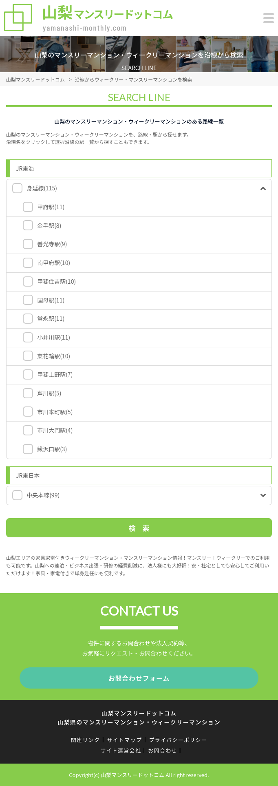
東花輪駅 (53, 356)
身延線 (41, 188)
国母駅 (50, 300)
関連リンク (85, 739)
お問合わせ (162, 750)
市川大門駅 (55, 430)
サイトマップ (124, 739)
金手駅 (49, 225)
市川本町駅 (55, 412)
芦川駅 (49, 393)
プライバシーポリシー (178, 739)
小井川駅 (53, 337)
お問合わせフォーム (139, 678)
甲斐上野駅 (55, 374)
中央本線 (43, 495)
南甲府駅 (53, 262)
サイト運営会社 (120, 750)
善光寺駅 (52, 244)
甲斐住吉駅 (56, 281)
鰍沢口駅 (52, 449)
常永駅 (50, 318)
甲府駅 (50, 207)
